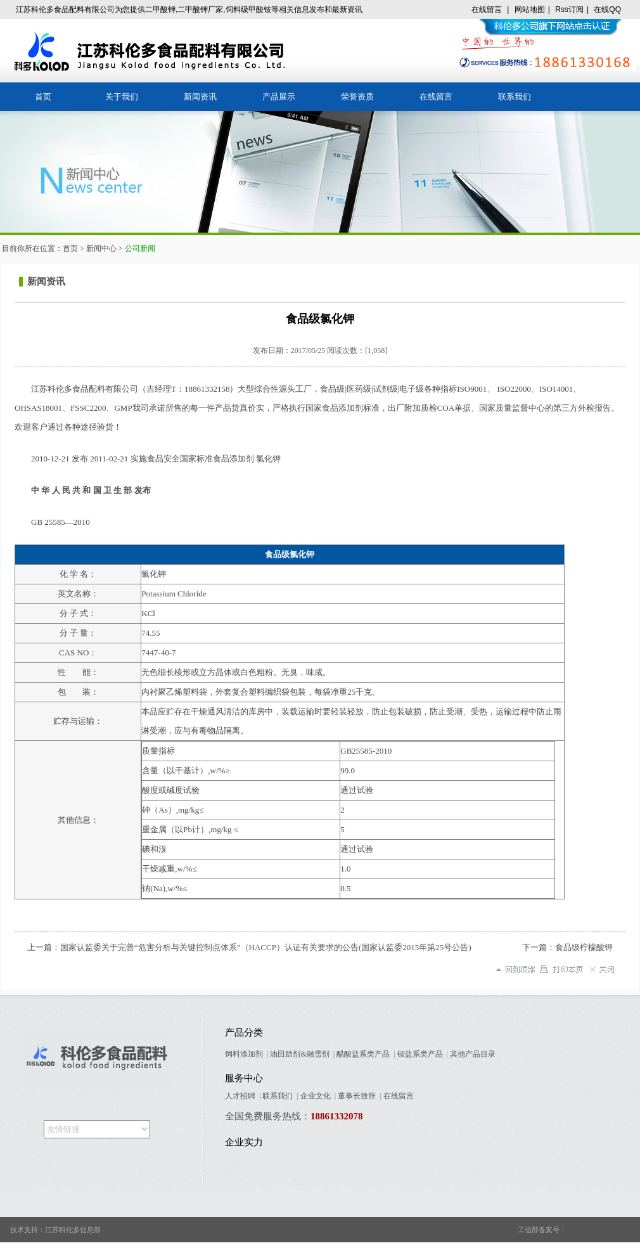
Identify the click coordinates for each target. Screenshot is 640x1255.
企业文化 (315, 1095)
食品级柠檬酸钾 (584, 947)
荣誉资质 (357, 96)
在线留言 (486, 9)
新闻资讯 (200, 96)
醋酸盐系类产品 (363, 1054)
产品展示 (278, 96)
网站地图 (530, 9)
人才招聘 (240, 1095)
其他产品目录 (473, 1054)
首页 (43, 96)
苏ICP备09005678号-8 (599, 1229)
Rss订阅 (569, 9)
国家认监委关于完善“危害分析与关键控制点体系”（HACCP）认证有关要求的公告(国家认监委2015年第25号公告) (265, 947)
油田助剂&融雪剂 (299, 1054)
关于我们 (121, 96)
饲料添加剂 (244, 1054)
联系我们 (514, 96)
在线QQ (607, 9)
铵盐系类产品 (420, 1054)
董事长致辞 (357, 1095)
